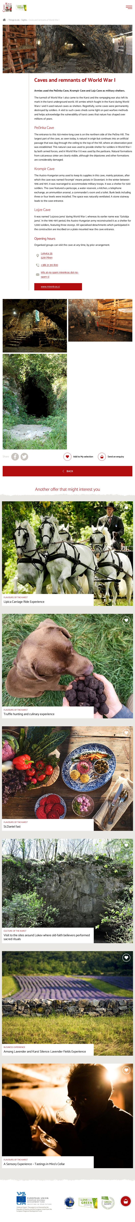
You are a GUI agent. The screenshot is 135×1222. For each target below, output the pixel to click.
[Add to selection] (78, 457)
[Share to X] (24, 457)
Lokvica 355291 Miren (46, 255)
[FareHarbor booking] (125, 1201)
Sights (24, 20)
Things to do (14, 20)
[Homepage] (7, 7)
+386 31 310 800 (49, 265)
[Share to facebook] (15, 457)
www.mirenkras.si (50, 286)
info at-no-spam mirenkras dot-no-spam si (60, 274)
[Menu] (129, 7)
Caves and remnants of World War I (44, 20)
